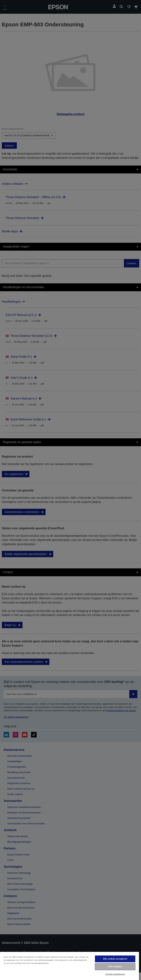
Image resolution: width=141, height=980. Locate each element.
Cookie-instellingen (115, 974)
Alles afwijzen (115, 966)
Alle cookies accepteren (115, 959)
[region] (69, 965)
